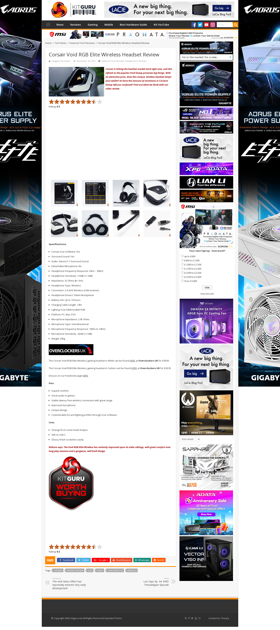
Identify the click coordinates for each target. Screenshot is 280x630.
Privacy (225, 618)
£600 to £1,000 (191, 260)
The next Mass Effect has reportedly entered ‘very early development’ (70, 583)
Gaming (93, 24)
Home (48, 24)
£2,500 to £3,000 (192, 276)
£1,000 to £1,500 (192, 264)
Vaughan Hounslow (61, 61)
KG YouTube (161, 24)
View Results (207, 293)
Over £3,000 (190, 281)
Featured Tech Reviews (82, 43)
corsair (58, 570)
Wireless (132, 570)
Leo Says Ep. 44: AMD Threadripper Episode (150, 582)
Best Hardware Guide (133, 24)
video (100, 570)
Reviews (75, 24)
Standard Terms (113, 618)
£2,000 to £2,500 (192, 272)
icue (90, 570)
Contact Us (214, 618)
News (60, 24)
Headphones (131, 61)
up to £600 (189, 256)
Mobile (108, 24)
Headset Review (75, 570)
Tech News (60, 43)
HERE (132, 360)
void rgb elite (115, 570)
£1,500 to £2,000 (192, 268)
